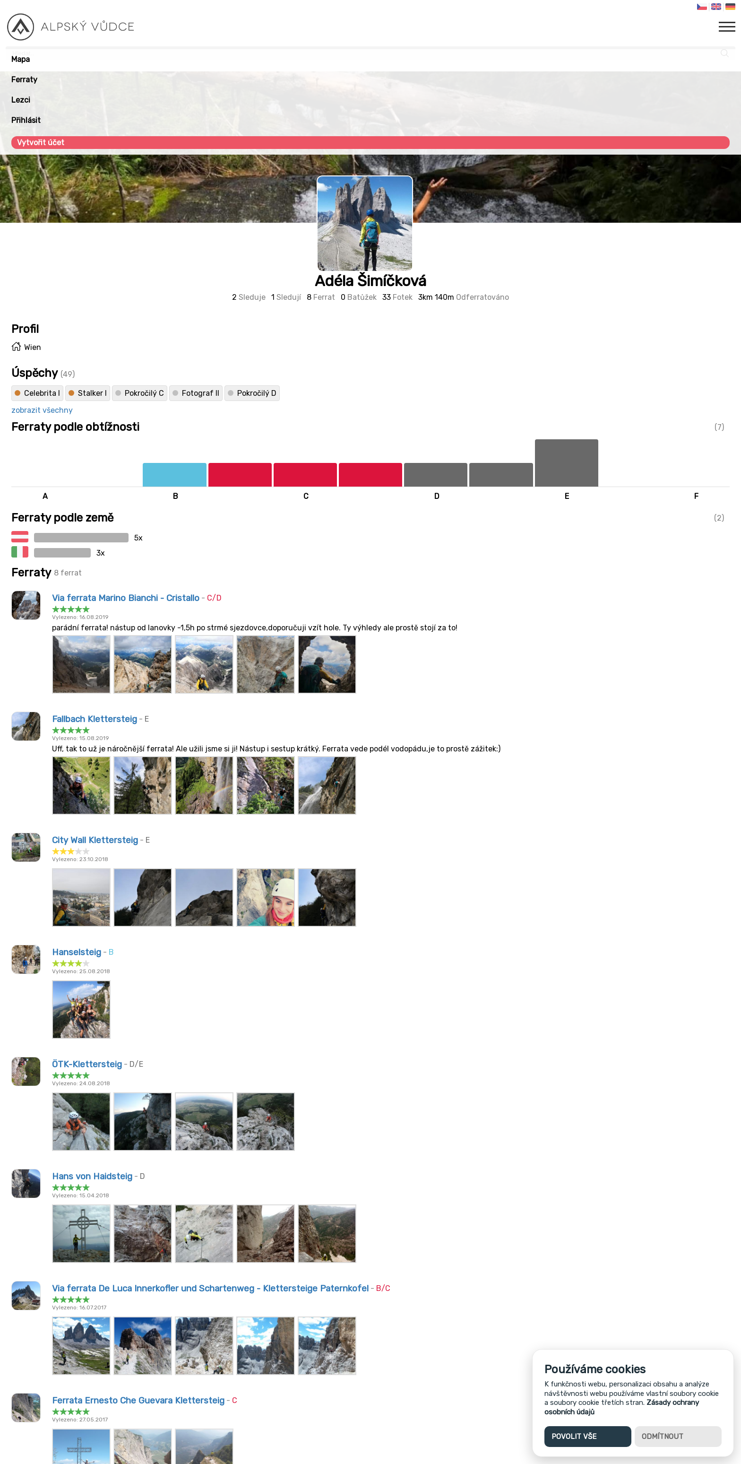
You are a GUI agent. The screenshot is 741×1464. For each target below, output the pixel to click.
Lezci (20, 100)
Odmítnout (662, 1436)
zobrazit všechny (42, 410)
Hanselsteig (76, 952)
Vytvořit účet (40, 142)
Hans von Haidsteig (92, 1176)
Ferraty (24, 79)
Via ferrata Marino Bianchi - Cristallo (125, 598)
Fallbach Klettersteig (94, 719)
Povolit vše (573, 1436)
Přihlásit (26, 120)
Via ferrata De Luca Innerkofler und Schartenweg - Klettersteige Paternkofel (210, 1288)
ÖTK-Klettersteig (87, 1064)
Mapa (20, 59)
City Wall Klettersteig (95, 840)
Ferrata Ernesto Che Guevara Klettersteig (138, 1400)
